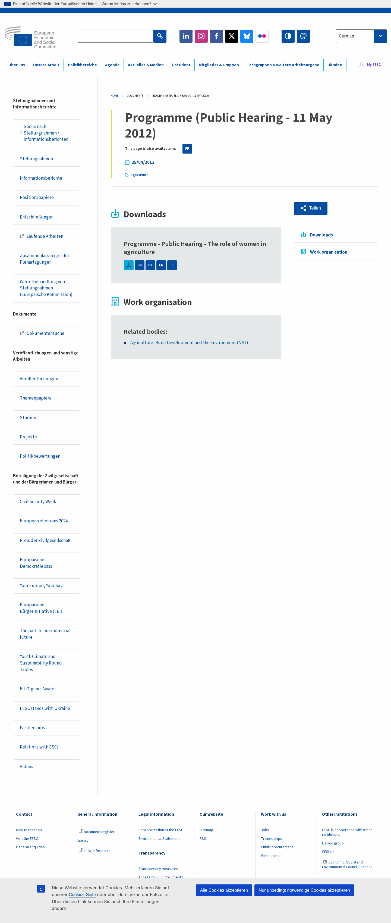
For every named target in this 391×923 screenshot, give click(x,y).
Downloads (321, 235)
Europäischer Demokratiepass (36, 563)
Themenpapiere (36, 398)
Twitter (231, 36)
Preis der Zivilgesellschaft (45, 540)
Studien (28, 417)
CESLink (328, 852)
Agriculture (140, 175)
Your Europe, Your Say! (42, 585)
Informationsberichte (41, 178)
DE (150, 265)
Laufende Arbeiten (41, 236)
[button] (310, 208)
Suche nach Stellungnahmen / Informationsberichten (44, 133)
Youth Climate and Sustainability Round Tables (41, 663)
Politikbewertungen (40, 456)
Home (115, 96)
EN (139, 265)
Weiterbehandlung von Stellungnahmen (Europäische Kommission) (46, 288)
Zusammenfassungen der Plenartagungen (44, 259)
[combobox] (361, 36)
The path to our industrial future (45, 634)
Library (83, 840)
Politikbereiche (82, 65)
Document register (96, 832)
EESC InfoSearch (94, 851)
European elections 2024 (44, 521)
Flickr (262, 36)
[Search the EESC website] (115, 36)
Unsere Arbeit (46, 65)
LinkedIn (186, 36)
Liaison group (333, 843)
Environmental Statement (159, 838)
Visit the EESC (27, 838)
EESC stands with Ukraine (45, 708)
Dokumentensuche (42, 333)
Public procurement (277, 847)
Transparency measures (158, 869)
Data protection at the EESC (160, 830)
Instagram (201, 36)
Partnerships (32, 728)
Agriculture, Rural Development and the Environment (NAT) (189, 343)
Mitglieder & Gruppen (219, 65)
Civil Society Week (38, 501)
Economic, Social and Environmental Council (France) (347, 865)
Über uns (16, 65)
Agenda (112, 65)
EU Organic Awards (38, 689)
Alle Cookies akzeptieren (224, 890)
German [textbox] (346, 36)
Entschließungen (36, 217)
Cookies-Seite (82, 894)
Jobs (265, 830)
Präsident (181, 65)
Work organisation (328, 252)
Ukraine (334, 65)
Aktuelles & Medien (146, 65)
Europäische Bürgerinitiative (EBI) (41, 608)
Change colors (303, 36)
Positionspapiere (37, 197)
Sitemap (206, 830)
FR (187, 148)
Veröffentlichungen (39, 379)
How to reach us (29, 830)
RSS (203, 838)
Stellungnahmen (36, 159)
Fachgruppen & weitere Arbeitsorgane (283, 65)
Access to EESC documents (160, 877)
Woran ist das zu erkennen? (129, 3)
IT (172, 265)
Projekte (28, 437)
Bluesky (246, 36)
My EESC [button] (374, 65)
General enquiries (30, 847)
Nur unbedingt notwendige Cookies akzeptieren (304, 890)
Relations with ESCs (39, 747)
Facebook (216, 36)
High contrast (288, 36)
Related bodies (145, 332)
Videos (26, 766)
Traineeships (271, 838)
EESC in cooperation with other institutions (347, 832)
